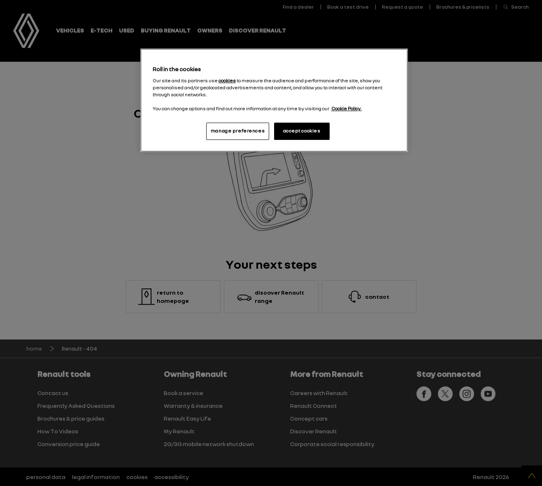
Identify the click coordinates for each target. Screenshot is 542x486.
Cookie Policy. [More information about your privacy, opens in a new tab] (346, 109)
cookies (227, 81)
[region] (274, 100)
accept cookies (302, 131)
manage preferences (238, 131)
